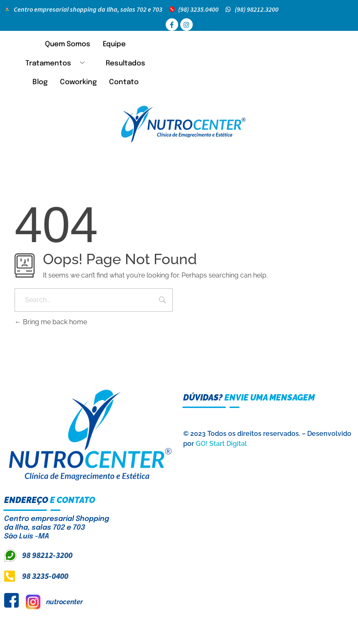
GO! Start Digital (221, 444)
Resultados (125, 63)
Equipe (114, 44)
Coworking (78, 82)
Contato (124, 82)
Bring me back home (51, 322)
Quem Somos (67, 44)
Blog (39, 82)
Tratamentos (58, 63)
